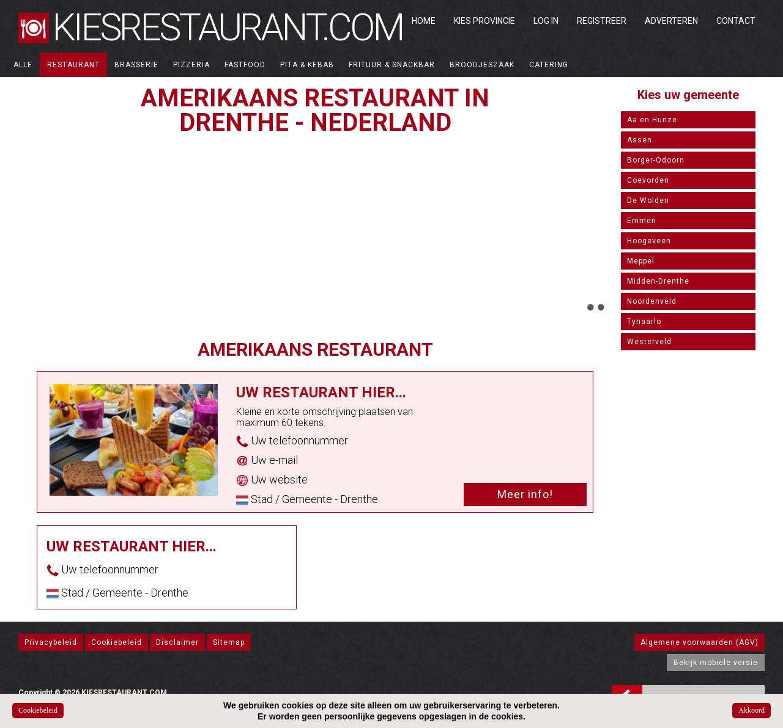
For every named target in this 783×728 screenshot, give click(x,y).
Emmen (641, 220)
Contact (735, 21)
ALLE (22, 65)
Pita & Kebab (307, 65)
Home (424, 21)
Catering (548, 65)
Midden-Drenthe (658, 281)
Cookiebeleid (116, 642)
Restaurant (73, 65)
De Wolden (648, 200)
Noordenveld (652, 301)
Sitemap (229, 642)
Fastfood (245, 65)
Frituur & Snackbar (392, 65)
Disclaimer (177, 642)
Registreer (601, 21)
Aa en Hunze (652, 120)
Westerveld (649, 341)
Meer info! (525, 494)
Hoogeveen (649, 241)
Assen (639, 140)
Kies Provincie (484, 21)
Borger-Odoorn (656, 160)
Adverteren (671, 21)
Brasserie (136, 65)
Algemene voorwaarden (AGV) (699, 642)
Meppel (641, 261)
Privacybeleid (50, 642)
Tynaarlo (644, 321)
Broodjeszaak (482, 65)
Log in (545, 21)
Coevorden (648, 180)
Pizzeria (191, 65)
